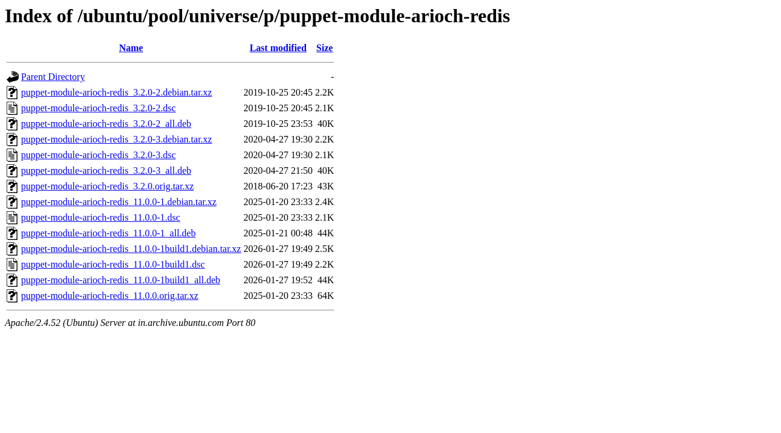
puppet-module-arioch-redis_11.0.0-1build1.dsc (113, 264)
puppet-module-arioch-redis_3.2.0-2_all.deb (106, 123)
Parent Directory (53, 77)
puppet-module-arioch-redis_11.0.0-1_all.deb (108, 233)
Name (131, 48)
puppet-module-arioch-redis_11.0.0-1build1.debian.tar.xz (131, 249)
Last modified (278, 48)
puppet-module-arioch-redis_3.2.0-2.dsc (98, 108)
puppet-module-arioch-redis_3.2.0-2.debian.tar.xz (116, 92)
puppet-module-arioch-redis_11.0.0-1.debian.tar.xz (118, 202)
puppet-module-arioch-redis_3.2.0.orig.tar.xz (107, 186)
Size (324, 48)
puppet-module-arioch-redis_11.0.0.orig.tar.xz (109, 295)
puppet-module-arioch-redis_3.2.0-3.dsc (98, 155)
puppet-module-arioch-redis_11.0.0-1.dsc (100, 217)
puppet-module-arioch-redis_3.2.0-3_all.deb (106, 170)
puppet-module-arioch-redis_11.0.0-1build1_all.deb (120, 280)
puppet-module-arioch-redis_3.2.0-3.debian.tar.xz (116, 139)
